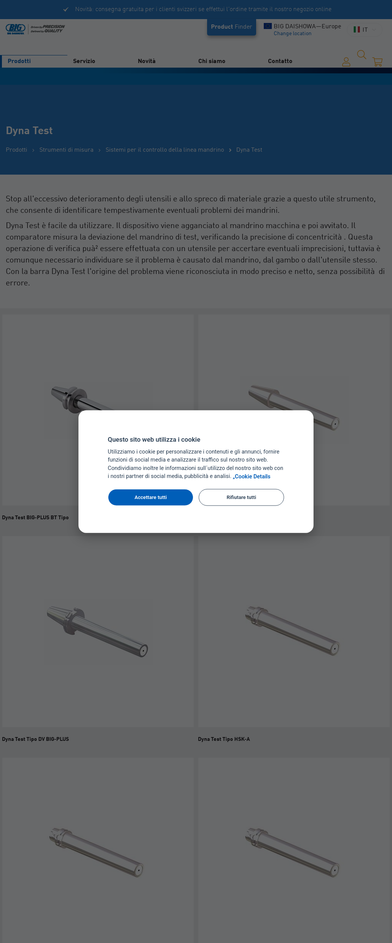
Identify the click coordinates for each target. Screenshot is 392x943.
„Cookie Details (252, 476)
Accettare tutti (150, 497)
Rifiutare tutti (241, 497)
